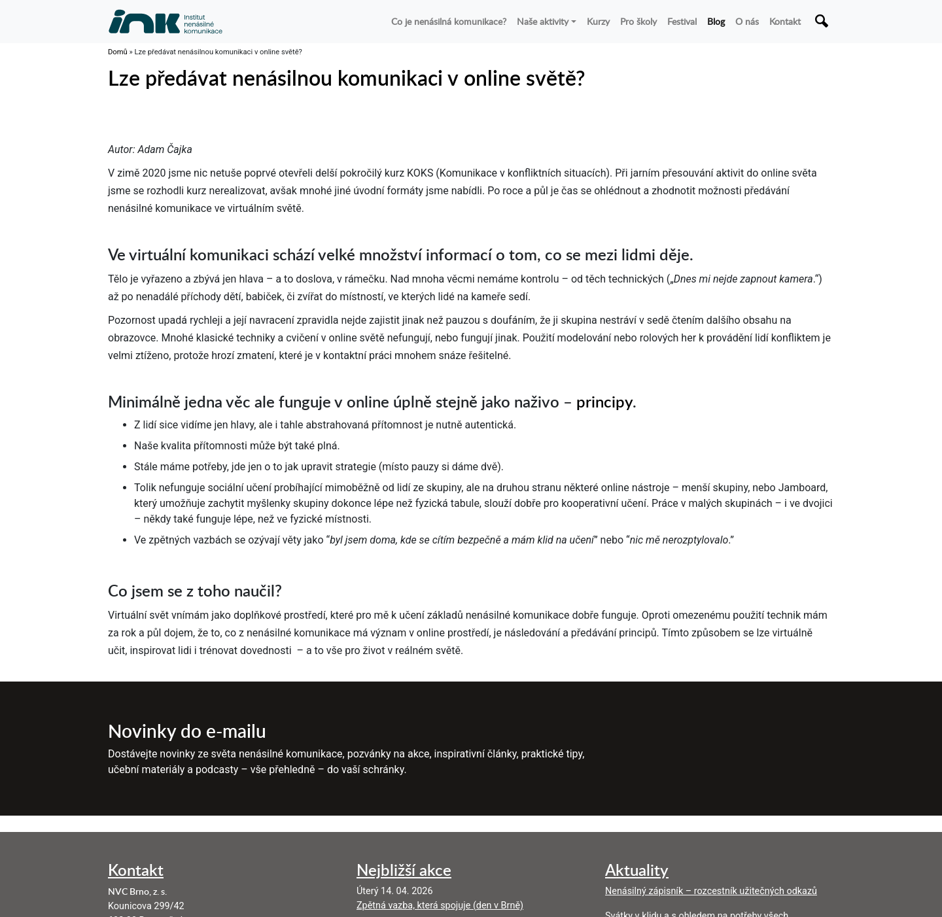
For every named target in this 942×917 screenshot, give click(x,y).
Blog (716, 20)
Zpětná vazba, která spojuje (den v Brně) (440, 905)
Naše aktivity (542, 20)
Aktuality (637, 869)
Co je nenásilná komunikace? (448, 20)
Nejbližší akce (404, 869)
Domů (118, 52)
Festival (682, 20)
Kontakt (785, 20)
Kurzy (598, 20)
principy (604, 401)
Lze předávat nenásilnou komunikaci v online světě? (346, 77)
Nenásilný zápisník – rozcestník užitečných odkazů (711, 891)
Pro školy (638, 20)
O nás (747, 20)
